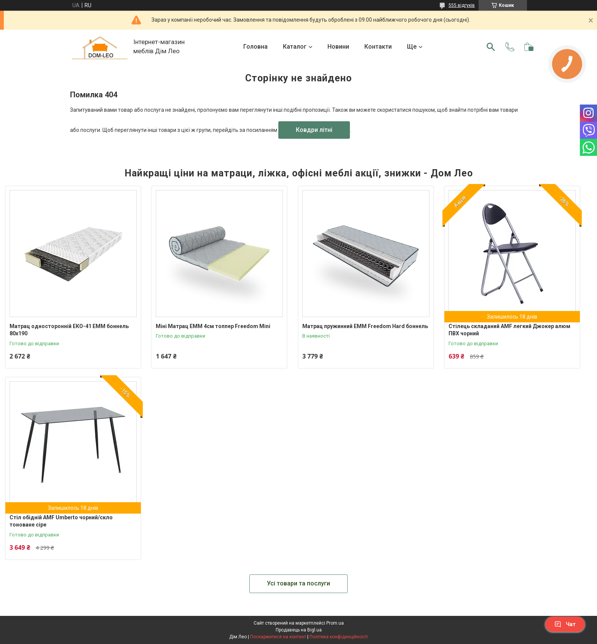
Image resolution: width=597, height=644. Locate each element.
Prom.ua (335, 623)
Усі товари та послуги (298, 583)
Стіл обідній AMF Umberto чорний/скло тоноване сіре (61, 521)
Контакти (378, 46)
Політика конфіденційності (339, 636)
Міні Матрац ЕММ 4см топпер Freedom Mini (213, 326)
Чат (565, 624)
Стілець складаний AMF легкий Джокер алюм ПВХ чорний (509, 330)
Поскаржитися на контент (278, 636)
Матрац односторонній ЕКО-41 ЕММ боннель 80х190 (69, 330)
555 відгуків (462, 5)
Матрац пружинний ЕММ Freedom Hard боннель (365, 326)
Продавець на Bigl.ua (299, 630)
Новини (338, 46)
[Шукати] (490, 46)
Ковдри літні (314, 129)
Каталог (294, 46)
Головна (255, 46)
